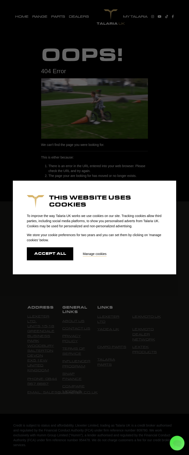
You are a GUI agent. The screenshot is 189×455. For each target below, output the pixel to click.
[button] (177, 443)
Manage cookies (95, 254)
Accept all (50, 254)
